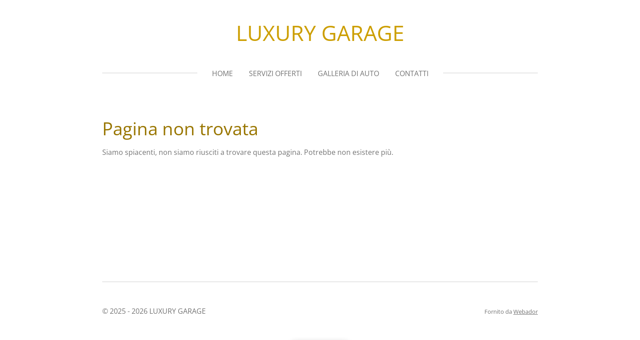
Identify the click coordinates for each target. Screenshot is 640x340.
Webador (525, 312)
